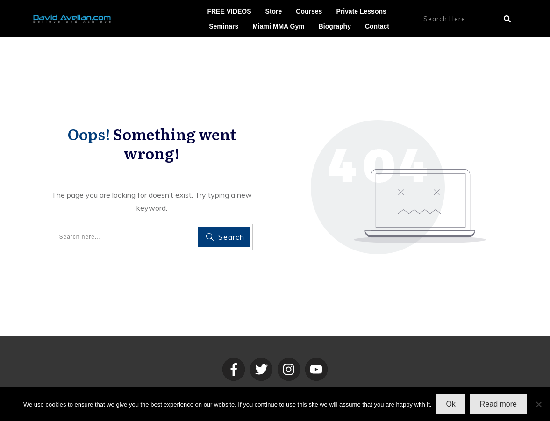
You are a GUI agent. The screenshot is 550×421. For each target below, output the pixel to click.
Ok (450, 404)
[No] (538, 404)
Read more (498, 404)
